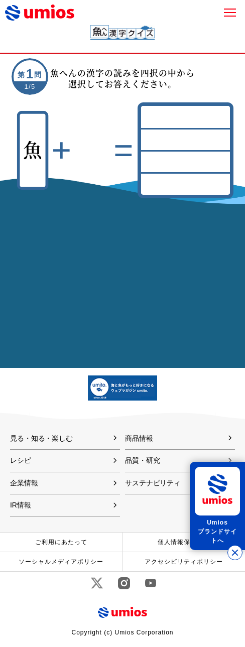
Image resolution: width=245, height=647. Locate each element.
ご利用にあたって (61, 542)
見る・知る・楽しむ (41, 438)
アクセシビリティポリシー (184, 561)
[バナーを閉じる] (234, 552)
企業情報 (24, 483)
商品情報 (139, 438)
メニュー (230, 13)
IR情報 (20, 505)
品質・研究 (142, 460)
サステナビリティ (153, 483)
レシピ (20, 460)
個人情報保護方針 (184, 542)
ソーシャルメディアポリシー (61, 561)
